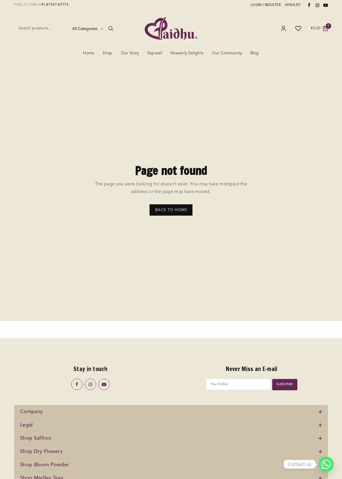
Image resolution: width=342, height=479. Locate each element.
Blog (254, 53)
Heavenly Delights (187, 53)
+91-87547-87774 (53, 4)
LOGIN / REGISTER (266, 5)
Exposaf (155, 53)
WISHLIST (293, 5)
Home (88, 53)
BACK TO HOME (171, 210)
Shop (107, 53)
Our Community (227, 53)
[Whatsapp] (326, 464)
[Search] (110, 28)
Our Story (130, 53)
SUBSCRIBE (285, 384)
